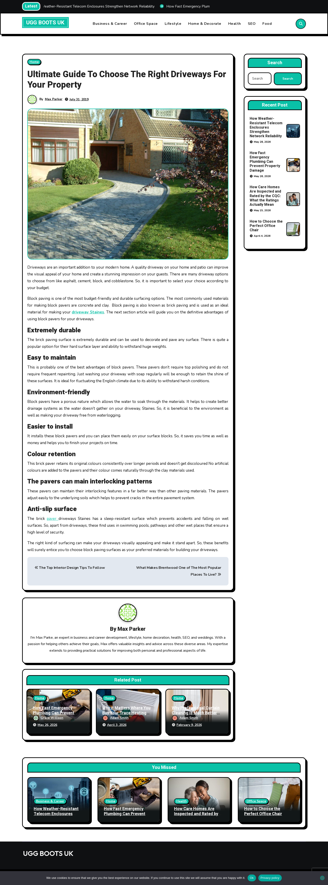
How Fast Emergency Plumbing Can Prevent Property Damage (53, 713)
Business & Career (110, 23)
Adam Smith (115, 718)
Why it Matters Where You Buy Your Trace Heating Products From (126, 713)
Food (267, 23)
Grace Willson (48, 718)
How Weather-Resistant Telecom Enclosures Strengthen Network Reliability (266, 127)
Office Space (146, 23)
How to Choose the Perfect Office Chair (266, 226)
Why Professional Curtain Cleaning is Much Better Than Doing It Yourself (196, 713)
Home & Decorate (204, 23)
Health (234, 23)
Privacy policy (270, 878)
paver (53, 518)
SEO (252, 23)
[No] (322, 878)
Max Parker (53, 99)
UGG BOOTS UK (45, 23)
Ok (252, 878)
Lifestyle (173, 23)
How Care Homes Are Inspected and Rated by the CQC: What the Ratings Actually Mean (265, 195)
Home (34, 62)
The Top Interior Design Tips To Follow (70, 567)
